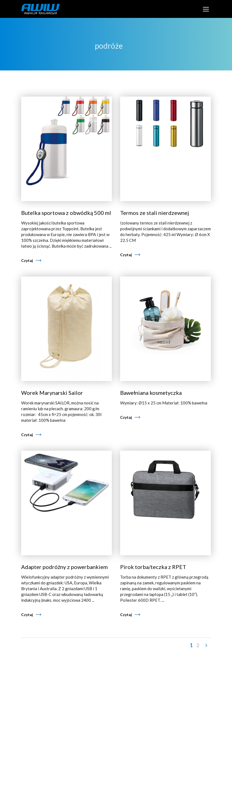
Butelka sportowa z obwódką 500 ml (66, 212)
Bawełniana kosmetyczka (151, 392)
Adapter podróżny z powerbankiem (64, 566)
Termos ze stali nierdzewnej (154, 212)
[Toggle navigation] (206, 9)
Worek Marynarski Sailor (52, 392)
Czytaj (27, 260)
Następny (206, 645)
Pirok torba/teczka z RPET (153, 566)
